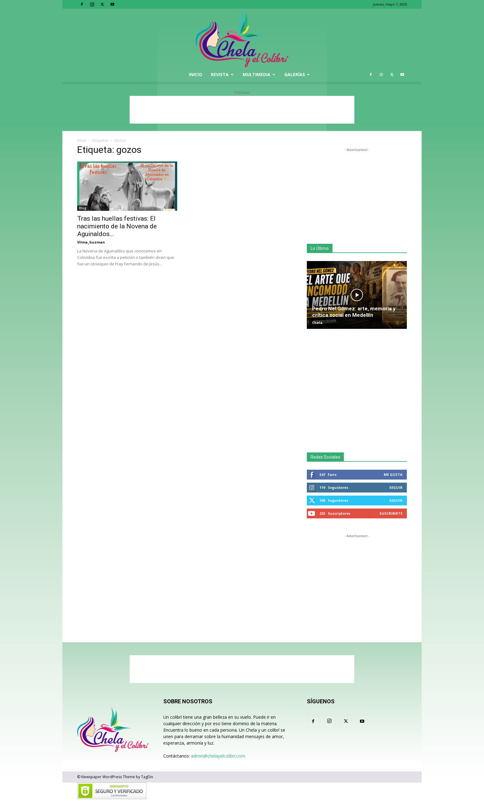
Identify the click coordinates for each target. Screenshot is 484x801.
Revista (222, 74)
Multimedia (259, 74)
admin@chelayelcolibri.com (218, 756)
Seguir (396, 487)
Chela (317, 322)
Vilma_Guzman (91, 242)
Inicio (195, 74)
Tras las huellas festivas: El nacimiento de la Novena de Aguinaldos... (117, 226)
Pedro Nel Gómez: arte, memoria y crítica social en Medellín (354, 311)
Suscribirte (391, 513)
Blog (82, 208)
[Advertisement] (242, 110)
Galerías (297, 74)
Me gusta (393, 474)
